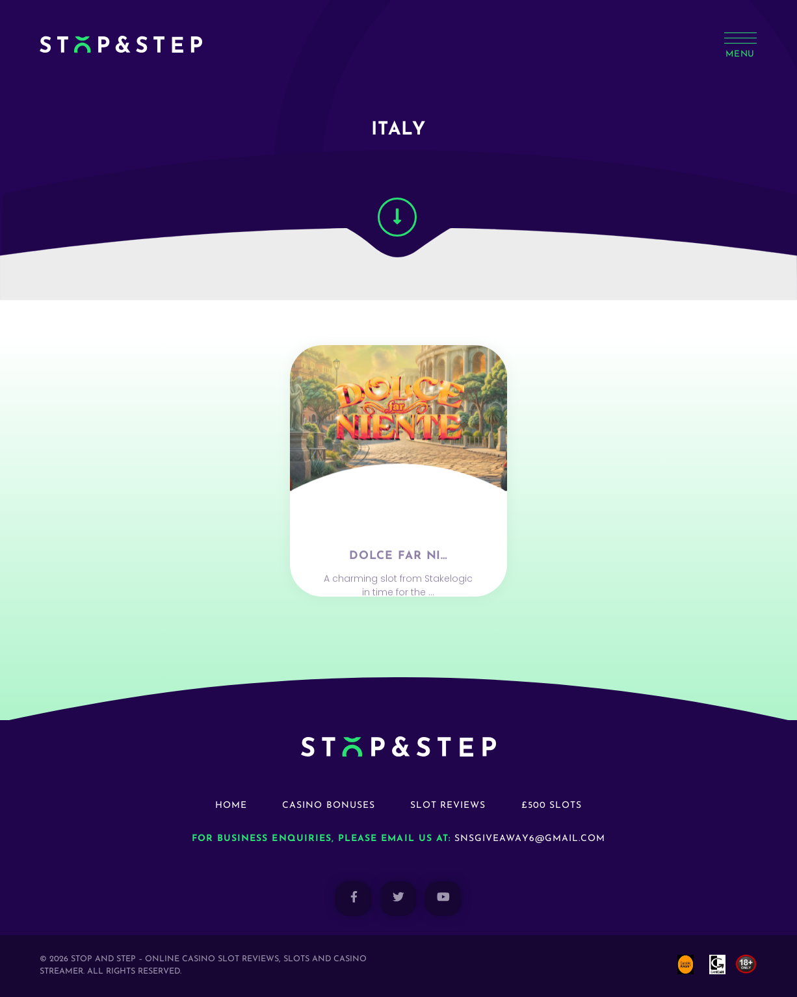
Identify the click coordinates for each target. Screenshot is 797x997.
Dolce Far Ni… (398, 581)
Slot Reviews (448, 805)
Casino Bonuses (328, 805)
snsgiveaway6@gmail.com (529, 839)
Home (231, 805)
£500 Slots (551, 805)
